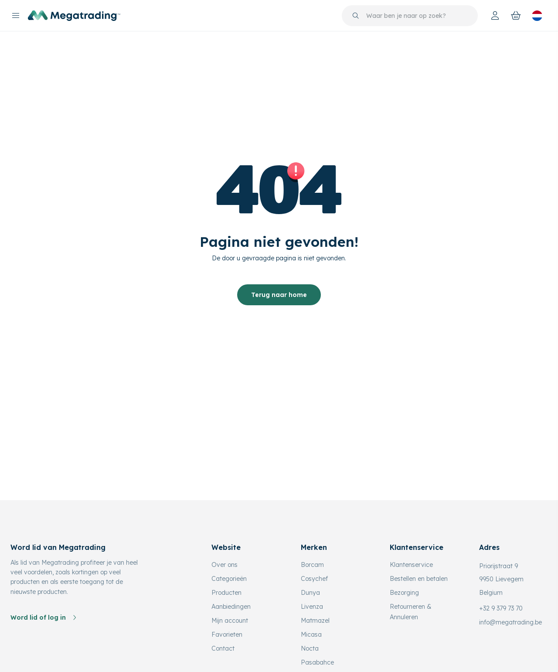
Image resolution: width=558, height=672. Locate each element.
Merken (314, 547)
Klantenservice (411, 565)
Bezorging (404, 593)
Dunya (310, 593)
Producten (226, 593)
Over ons (224, 565)
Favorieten (226, 634)
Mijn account (229, 620)
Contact (223, 648)
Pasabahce (317, 662)
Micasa (311, 634)
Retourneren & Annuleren (411, 612)
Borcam (312, 565)
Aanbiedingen (231, 607)
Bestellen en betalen (419, 579)
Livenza (312, 607)
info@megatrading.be (510, 622)
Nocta (310, 648)
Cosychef (314, 579)
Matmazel (315, 620)
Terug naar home (279, 295)
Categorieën (229, 579)
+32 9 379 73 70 (501, 608)
